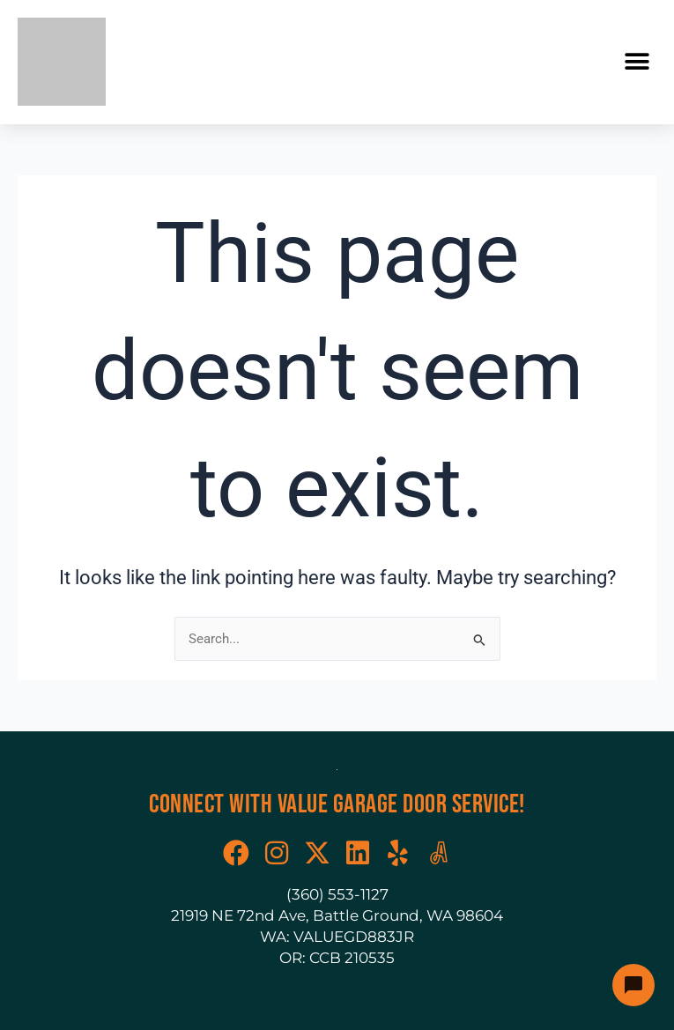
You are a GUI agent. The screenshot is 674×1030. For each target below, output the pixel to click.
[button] (636, 62)
